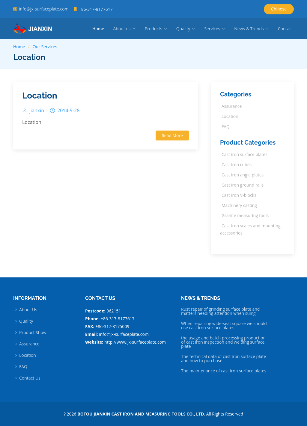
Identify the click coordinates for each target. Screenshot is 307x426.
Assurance (29, 344)
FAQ (23, 367)
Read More (172, 137)
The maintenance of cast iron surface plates (223, 371)
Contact (285, 28)
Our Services (45, 46)
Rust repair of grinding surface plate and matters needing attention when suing (220, 311)
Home (98, 28)
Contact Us (29, 378)
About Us (28, 310)
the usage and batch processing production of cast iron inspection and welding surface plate (223, 342)
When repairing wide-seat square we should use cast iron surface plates (224, 325)
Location (39, 98)
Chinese (279, 9)
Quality (26, 321)
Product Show (32, 332)
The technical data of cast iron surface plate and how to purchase (223, 358)
